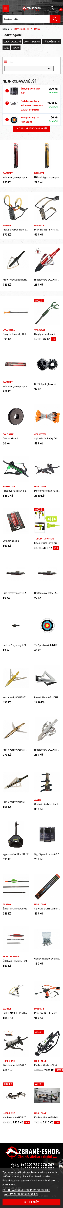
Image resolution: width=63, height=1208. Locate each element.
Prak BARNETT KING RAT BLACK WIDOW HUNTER (47, 229)
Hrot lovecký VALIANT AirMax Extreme (16, 697)
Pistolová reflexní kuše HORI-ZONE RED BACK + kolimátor (32, 105)
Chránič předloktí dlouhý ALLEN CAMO (47, 804)
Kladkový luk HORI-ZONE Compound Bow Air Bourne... (47, 1117)
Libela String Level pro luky (47, 543)
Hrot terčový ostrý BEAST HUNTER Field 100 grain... (16, 593)
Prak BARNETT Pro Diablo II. (16, 1013)
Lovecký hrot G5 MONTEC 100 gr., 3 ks (47, 697)
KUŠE (6, 48)
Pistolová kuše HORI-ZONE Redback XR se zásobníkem (16, 1065)
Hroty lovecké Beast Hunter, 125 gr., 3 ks (16, 279)
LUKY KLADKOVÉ (12, 41)
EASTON (7, 904)
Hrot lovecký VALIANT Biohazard (47, 279)
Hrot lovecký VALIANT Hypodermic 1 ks (16, 749)
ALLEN (37, 800)
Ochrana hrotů (10, 438)
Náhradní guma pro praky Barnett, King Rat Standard (47, 177)
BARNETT (8, 173)
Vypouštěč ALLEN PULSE (16, 854)
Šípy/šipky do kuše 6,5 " (46, 854)
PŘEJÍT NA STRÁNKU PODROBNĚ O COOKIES (26, 1190)
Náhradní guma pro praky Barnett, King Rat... (16, 177)
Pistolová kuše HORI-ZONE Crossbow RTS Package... (16, 490)
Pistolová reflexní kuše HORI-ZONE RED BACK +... (47, 490)
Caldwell (39, 330)
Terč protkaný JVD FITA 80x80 (47, 645)
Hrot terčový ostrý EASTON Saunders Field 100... (47, 593)
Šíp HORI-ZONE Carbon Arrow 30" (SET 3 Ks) (47, 908)
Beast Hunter (11, 956)
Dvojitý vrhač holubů (44, 334)
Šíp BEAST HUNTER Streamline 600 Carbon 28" (16, 960)
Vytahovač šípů (11, 540)
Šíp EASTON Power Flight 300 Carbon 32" (16, 908)
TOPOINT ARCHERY (44, 539)
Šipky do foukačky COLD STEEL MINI (47, 438)
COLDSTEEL (9, 330)
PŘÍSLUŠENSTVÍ (51, 41)
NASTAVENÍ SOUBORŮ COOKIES (21, 1194)
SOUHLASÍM (31, 1202)
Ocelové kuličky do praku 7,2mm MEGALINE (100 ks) (47, 958)
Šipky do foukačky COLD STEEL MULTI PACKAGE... (16, 334)
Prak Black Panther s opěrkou (16, 229)
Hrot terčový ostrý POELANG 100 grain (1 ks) (16, 645)
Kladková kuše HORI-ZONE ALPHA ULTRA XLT (16, 1117)
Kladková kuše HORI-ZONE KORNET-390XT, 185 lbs (47, 1065)
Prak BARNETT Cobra (45, 1013)
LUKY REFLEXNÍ (32, 41)
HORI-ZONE (9, 486)
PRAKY (15, 48)
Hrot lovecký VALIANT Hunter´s (16, 802)
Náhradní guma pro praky (16, 386)
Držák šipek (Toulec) (45, 384)
